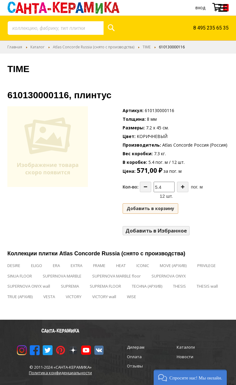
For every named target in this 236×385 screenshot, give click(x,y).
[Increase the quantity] (182, 187)
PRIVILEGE (206, 265)
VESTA (49, 296)
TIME (147, 47)
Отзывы (135, 366)
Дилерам (135, 347)
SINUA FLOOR (19, 276)
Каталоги (186, 347)
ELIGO (36, 265)
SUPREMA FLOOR (105, 286)
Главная (14, 47)
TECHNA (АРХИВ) (147, 286)
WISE (131, 296)
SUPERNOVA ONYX (168, 276)
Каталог (37, 47)
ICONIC (142, 265)
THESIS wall (207, 286)
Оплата (134, 356)
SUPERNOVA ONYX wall (28, 286)
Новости (185, 356)
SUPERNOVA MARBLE (62, 276)
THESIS (179, 286)
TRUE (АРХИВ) (20, 296)
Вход (200, 7)
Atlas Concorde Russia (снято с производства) (93, 47)
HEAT (121, 265)
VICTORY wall (104, 296)
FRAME (99, 265)
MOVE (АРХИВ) (173, 265)
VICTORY (73, 296)
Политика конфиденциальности (60, 372)
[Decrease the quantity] (145, 187)
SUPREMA (70, 286)
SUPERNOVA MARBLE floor (116, 276)
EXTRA (76, 265)
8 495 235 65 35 (211, 28)
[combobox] (55, 28)
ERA (56, 265)
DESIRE (13, 265)
